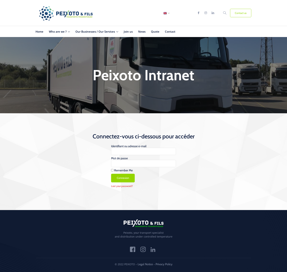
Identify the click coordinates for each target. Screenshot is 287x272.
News (142, 31)
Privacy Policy (164, 264)
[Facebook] (198, 13)
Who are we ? (59, 32)
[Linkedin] (213, 13)
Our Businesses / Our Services (96, 32)
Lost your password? (122, 186)
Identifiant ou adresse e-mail (128, 146)
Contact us (241, 13)
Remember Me (122, 170)
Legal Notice (145, 264)
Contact (170, 31)
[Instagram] (205, 13)
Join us (128, 31)
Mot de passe (119, 158)
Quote (155, 31)
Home (39, 31)
